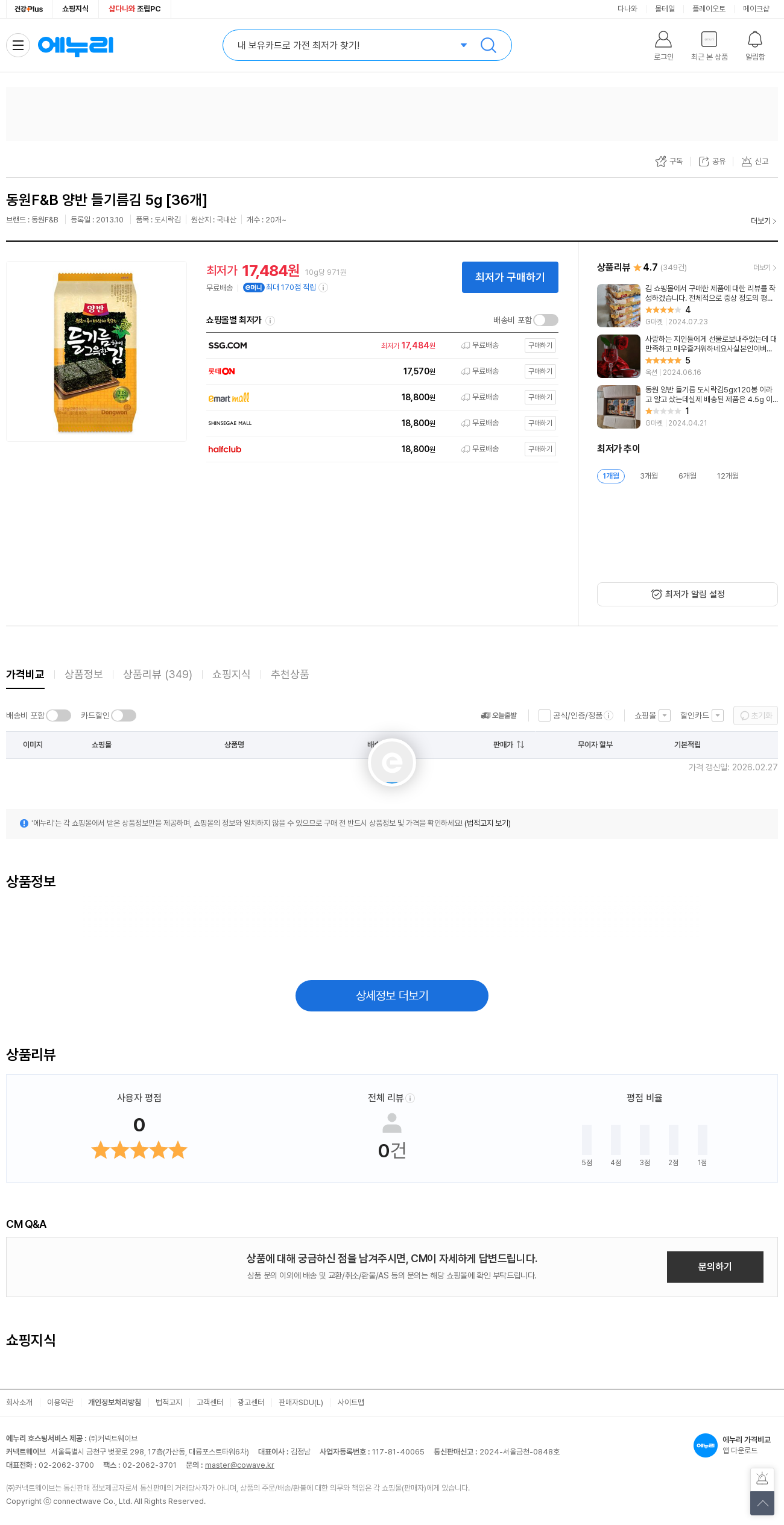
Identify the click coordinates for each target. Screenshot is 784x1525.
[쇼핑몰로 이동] (379, 345)
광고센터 (251, 1402)
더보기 (761, 220)
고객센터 (210, 1402)
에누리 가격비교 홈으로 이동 (75, 45)
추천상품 (290, 674)
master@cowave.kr (239, 1465)
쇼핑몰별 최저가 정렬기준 (270, 321)
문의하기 (715, 1266)
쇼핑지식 (75, 8)
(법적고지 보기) (487, 823)
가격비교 (25, 674)
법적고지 (169, 1402)
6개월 (687, 475)
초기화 (762, 715)
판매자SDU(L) (301, 1402)
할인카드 (694, 715)
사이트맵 (351, 1402)
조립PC (135, 8)
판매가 (503, 744)
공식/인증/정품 (577, 715)
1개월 (610, 475)
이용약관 (60, 1402)
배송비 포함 (512, 320)
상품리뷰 (157, 674)
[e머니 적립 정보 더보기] (323, 287)
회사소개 (19, 1402)
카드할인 (95, 715)
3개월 (649, 475)
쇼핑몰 (645, 715)
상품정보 (84, 674)
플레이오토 (709, 8)
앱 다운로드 (736, 1445)
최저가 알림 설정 (695, 594)
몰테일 (665, 8)
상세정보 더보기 (392, 996)
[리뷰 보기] (687, 305)
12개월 (728, 475)
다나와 (627, 8)
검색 (488, 45)
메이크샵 (756, 8)
